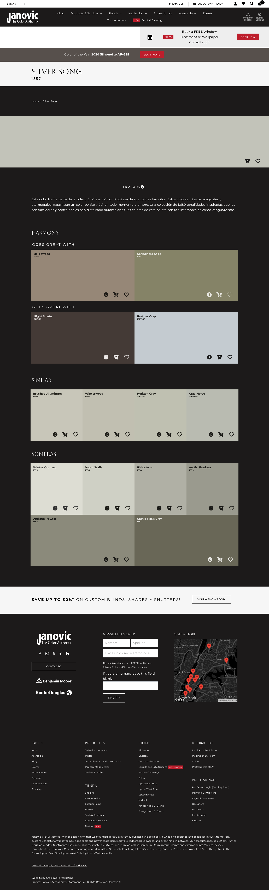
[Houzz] (67, 653)
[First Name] (116, 643)
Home (35, 101)
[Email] (130, 653)
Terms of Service (132, 667)
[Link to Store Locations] (205, 670)
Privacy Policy (110, 667)
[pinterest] (61, 653)
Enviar (114, 698)
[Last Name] (144, 643)
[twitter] (54, 653)
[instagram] (47, 653)
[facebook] (40, 653)
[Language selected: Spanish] (16, 4)
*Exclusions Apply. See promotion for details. (59, 865)
